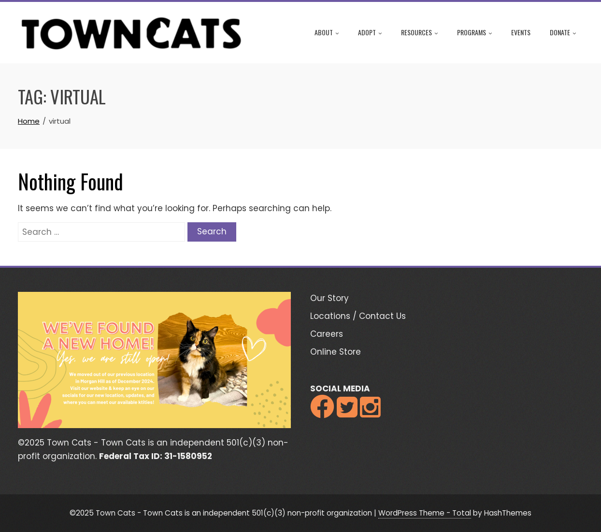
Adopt (370, 33)
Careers (326, 334)
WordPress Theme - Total (424, 513)
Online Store (335, 352)
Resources (419, 33)
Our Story (329, 298)
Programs (474, 33)
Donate (563, 33)
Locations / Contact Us (358, 316)
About (327, 33)
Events (520, 32)
